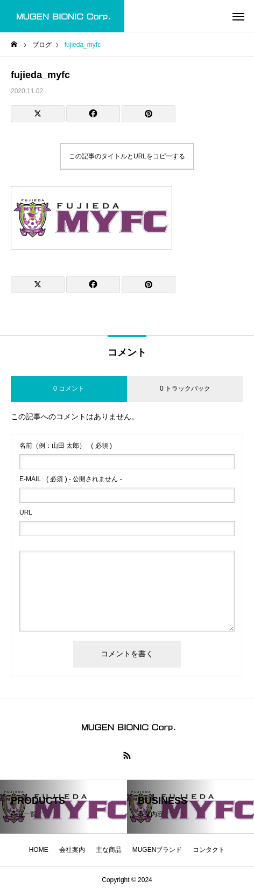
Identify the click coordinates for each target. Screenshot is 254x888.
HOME (38, 850)
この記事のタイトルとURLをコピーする (127, 156)
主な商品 (109, 850)
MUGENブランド (157, 850)
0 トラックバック (185, 388)
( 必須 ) (65, 445)
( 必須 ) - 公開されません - (70, 479)
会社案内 (72, 850)
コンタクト (209, 850)
